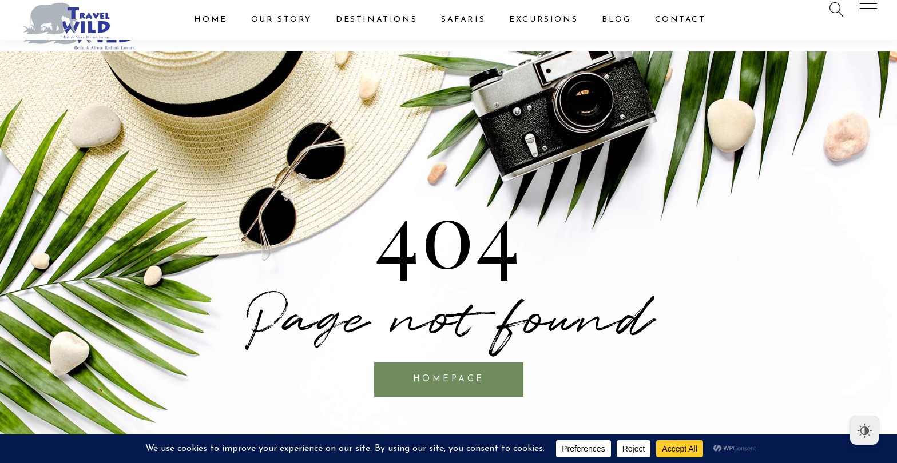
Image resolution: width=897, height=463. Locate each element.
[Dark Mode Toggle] (864, 430)
